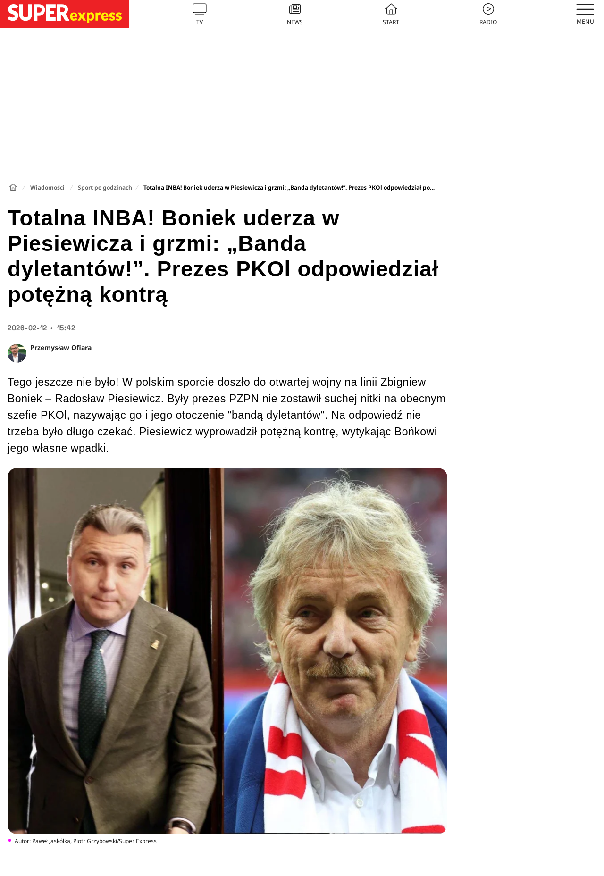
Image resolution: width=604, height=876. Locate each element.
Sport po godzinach (105, 188)
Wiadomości (47, 188)
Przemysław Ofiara (61, 347)
